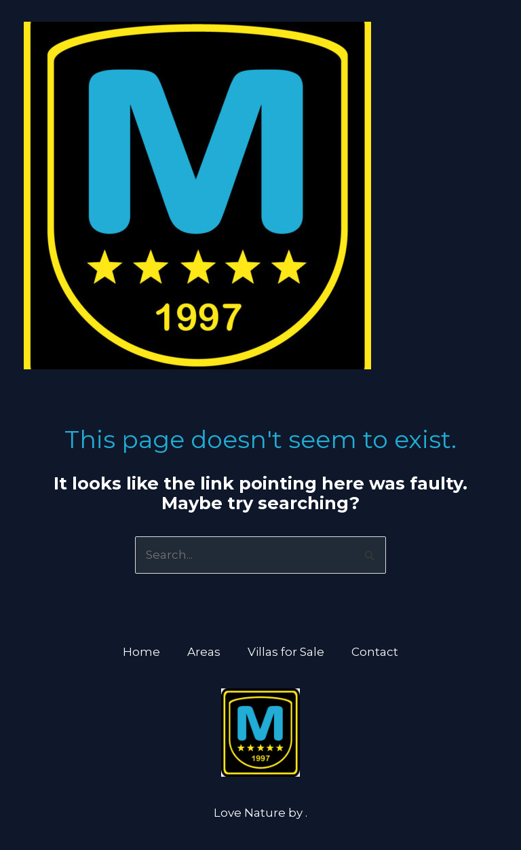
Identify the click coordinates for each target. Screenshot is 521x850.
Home (141, 652)
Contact (374, 652)
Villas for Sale (286, 652)
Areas (203, 652)
